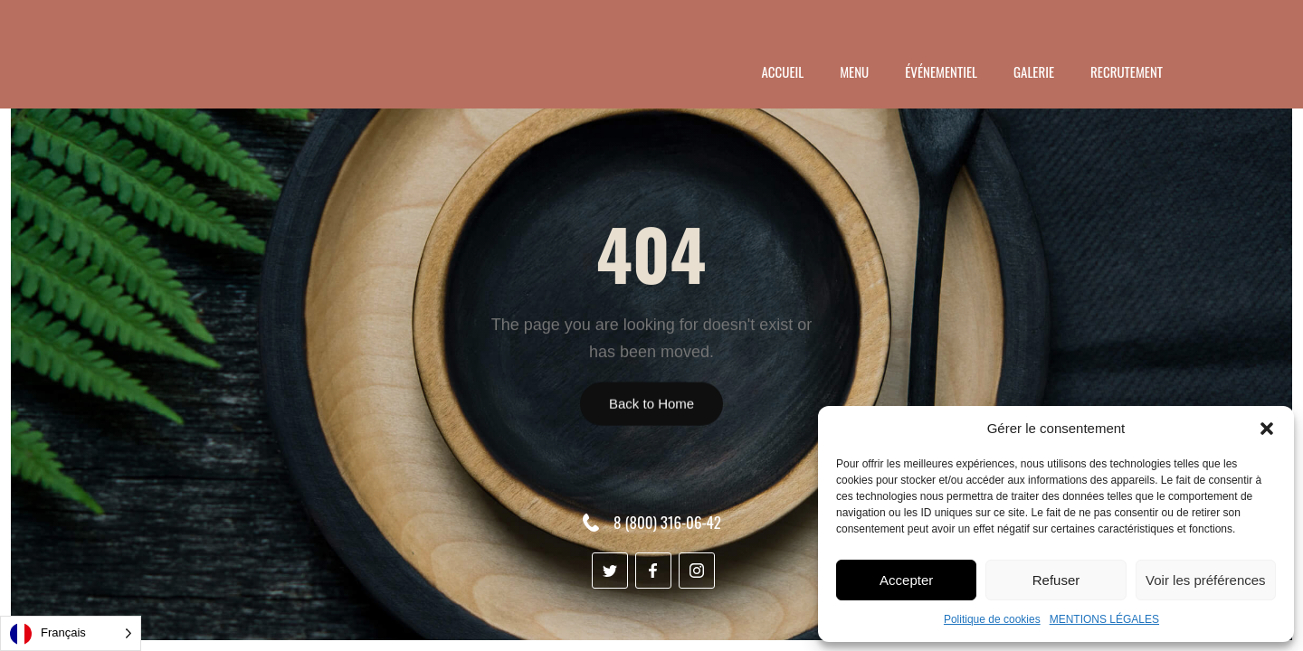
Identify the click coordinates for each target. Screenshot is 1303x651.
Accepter (906, 580)
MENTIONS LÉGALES (1104, 619)
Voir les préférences (1206, 580)
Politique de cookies (992, 619)
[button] (1267, 429)
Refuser (1056, 580)
